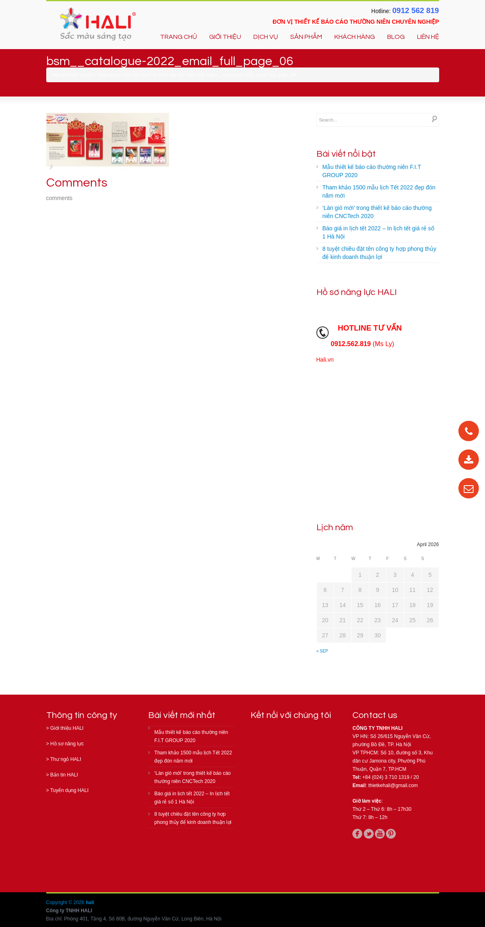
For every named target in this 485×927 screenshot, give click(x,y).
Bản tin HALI (64, 775)
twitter (369, 834)
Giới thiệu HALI (66, 728)
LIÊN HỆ (428, 37)
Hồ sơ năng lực (67, 744)
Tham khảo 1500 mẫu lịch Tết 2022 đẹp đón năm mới (151, 74)
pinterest (391, 834)
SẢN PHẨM (306, 37)
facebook (357, 834)
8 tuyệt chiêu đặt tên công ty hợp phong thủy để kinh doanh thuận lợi (379, 252)
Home (86, 74)
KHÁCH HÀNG (354, 37)
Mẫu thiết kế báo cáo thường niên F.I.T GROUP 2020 (372, 171)
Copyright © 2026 (66, 902)
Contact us (374, 715)
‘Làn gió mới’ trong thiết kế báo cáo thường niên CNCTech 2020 (377, 212)
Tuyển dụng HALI (69, 790)
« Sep (322, 651)
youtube (380, 834)
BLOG (396, 37)
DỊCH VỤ (265, 37)
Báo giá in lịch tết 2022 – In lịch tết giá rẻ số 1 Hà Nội (378, 232)
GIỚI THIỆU (225, 37)
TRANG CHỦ (178, 37)
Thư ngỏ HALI (65, 759)
